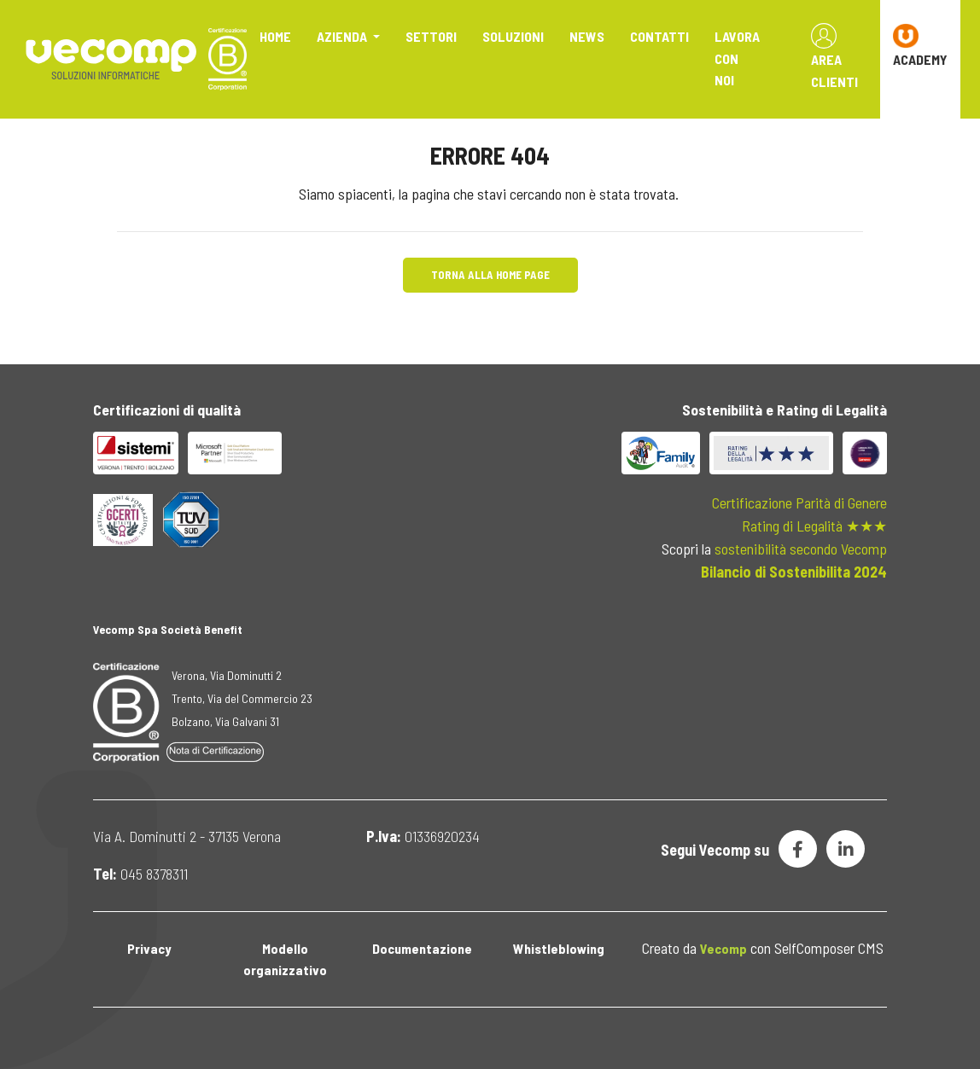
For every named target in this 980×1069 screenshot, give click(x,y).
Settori (431, 36)
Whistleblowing (558, 948)
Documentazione (422, 948)
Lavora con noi (737, 58)
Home (275, 36)
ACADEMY (920, 45)
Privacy (149, 948)
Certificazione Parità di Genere (799, 502)
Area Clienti (834, 56)
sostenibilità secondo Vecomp (801, 548)
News (586, 36)
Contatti (659, 36)
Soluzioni (513, 36)
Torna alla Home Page (490, 275)
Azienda (343, 36)
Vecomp (723, 948)
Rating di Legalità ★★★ (814, 525)
